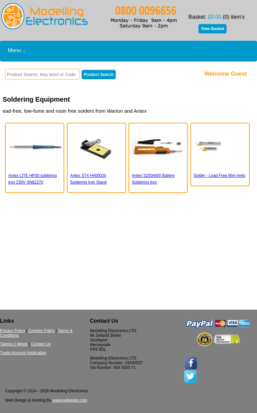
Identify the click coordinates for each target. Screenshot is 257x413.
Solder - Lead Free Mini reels (219, 175)
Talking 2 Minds (14, 344)
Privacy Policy (12, 330)
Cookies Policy (41, 330)
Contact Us (41, 344)
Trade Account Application (23, 352)
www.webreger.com (70, 400)
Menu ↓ (16, 50)
